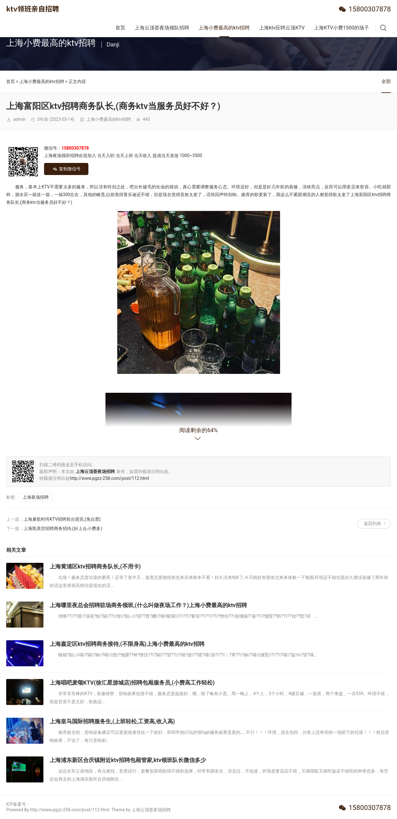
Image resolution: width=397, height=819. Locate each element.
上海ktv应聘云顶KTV (282, 28)
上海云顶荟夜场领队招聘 (162, 28)
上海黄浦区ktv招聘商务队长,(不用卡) (95, 566)
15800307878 (370, 9)
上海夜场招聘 (36, 497)
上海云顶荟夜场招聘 (151, 809)
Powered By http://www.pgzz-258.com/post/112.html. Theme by (69, 809)
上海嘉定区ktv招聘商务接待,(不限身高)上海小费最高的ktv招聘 (127, 644)
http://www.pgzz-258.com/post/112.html (109, 478)
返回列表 (372, 523)
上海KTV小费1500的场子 (341, 28)
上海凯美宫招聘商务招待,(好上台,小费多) (63, 528)
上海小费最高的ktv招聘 (224, 28)
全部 (386, 81)
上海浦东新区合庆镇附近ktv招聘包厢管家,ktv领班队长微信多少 (128, 760)
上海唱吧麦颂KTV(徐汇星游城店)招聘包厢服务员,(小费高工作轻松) (132, 682)
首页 (120, 28)
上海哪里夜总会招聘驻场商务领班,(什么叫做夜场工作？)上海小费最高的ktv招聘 (148, 605)
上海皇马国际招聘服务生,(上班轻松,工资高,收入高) (112, 721)
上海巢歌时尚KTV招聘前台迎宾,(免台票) (62, 519)
